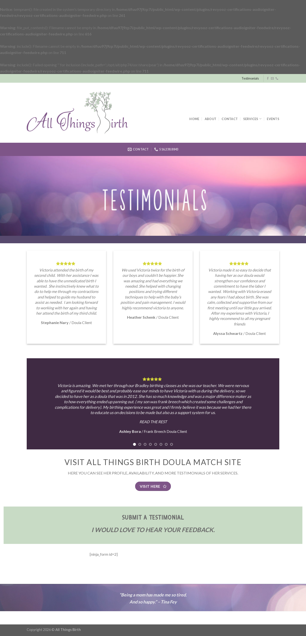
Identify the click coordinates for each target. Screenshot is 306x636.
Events (273, 119)
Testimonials (250, 78)
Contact (230, 119)
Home (194, 119)
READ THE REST (153, 421)
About (210, 119)
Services (252, 118)
